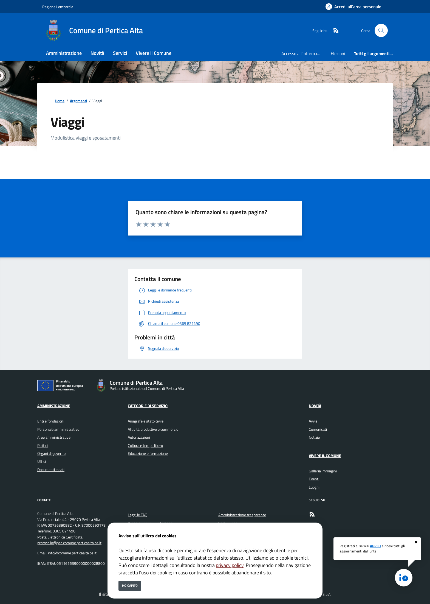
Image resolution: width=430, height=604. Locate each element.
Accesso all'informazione (303, 53)
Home (59, 101)
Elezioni (338, 53)
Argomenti (78, 101)
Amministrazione (53, 406)
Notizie (314, 437)
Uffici (41, 461)
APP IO (375, 546)
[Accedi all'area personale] (353, 6)
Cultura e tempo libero (145, 446)
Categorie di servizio (148, 406)
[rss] (333, 30)
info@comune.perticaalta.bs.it (72, 553)
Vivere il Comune (325, 456)
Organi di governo (51, 453)
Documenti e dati (50, 470)
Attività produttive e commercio (153, 429)
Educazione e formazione (148, 453)
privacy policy (230, 565)
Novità (315, 406)
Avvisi (313, 421)
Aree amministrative (53, 437)
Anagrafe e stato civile (145, 421)
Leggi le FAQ (137, 515)
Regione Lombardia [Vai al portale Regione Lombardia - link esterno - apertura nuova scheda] (57, 7)
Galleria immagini (323, 471)
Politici (42, 446)
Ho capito (130, 585)
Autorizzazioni (139, 437)
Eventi (314, 479)
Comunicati (318, 429)
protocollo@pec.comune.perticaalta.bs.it (69, 543)
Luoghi (314, 487)
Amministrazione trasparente (242, 515)
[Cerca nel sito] (381, 30)
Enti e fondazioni (50, 421)
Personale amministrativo (58, 429)
